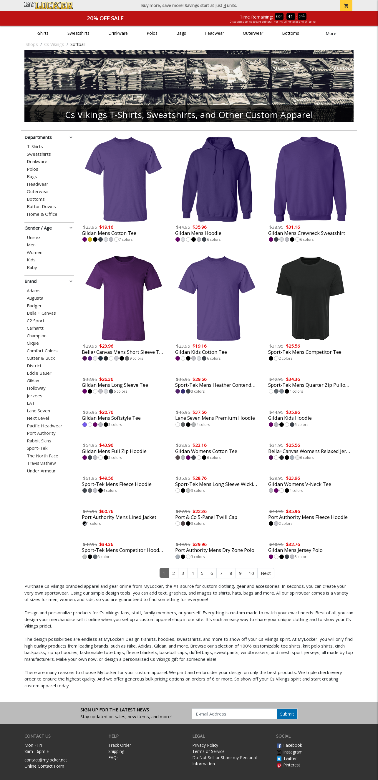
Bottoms (290, 33)
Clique (33, 343)
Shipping (116, 751)
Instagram (289, 752)
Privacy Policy (205, 745)
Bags (181, 33)
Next (266, 573)
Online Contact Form (44, 766)
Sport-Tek (37, 448)
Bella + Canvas (41, 313)
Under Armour (41, 470)
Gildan (33, 380)
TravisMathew (41, 463)
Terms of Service (208, 751)
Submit (287, 714)
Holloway (36, 388)
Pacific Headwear (44, 425)
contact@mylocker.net (45, 760)
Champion (37, 335)
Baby (32, 267)
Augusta (35, 298)
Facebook (289, 745)
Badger (34, 305)
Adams (34, 290)
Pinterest (288, 765)
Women (34, 252)
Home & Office (42, 214)
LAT (31, 403)
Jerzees (34, 395)
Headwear (214, 33)
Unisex (34, 237)
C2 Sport (35, 320)
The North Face (42, 455)
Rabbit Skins (39, 440)
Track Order (119, 745)
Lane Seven (38, 410)
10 (251, 573)
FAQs (113, 757)
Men (31, 244)
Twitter (286, 758)
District (34, 365)
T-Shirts (41, 33)
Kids (31, 259)
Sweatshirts (78, 33)
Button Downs (41, 206)
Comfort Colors (42, 350)
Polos (152, 33)
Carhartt (35, 328)
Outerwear (253, 33)
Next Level (38, 418)
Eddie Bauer (39, 373)
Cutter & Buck (41, 358)
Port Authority (41, 433)
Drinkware (118, 33)
